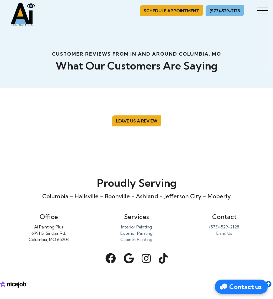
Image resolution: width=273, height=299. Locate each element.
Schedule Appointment (171, 10)
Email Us (224, 233)
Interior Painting (136, 226)
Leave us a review (136, 121)
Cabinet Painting (136, 239)
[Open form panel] (241, 287)
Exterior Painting (136, 233)
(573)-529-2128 (225, 10)
